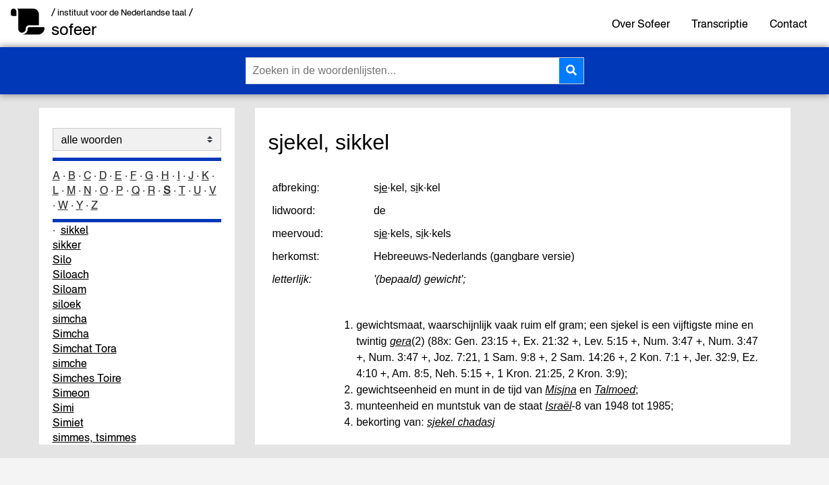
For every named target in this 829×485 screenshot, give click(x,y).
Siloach (71, 274)
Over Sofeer (641, 23)
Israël (558, 406)
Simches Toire (87, 377)
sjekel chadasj (461, 422)
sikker (67, 244)
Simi (63, 407)
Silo (62, 259)
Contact (788, 23)
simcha (70, 318)
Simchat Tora (85, 348)
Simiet (68, 422)
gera (400, 341)
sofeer (73, 29)
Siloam (69, 289)
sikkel (74, 229)
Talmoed (614, 389)
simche (70, 363)
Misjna (560, 389)
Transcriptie (719, 23)
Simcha (71, 333)
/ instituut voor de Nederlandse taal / (122, 12)
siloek (67, 303)
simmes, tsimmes (94, 437)
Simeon (71, 392)
